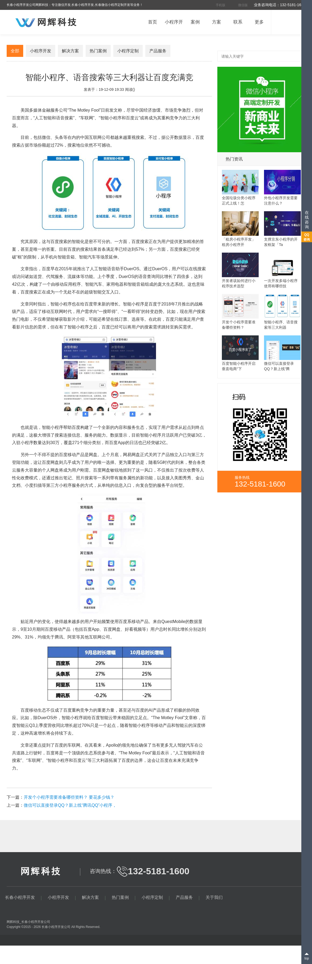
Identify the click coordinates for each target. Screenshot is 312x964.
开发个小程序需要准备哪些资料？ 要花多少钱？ (69, 797)
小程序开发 (40, 51)
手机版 (220, 5)
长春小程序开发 (53, 927)
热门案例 (98, 51)
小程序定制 (128, 51)
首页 (152, 22)
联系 (237, 22)
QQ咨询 (306, 237)
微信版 (243, 5)
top (307, 958)
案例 (195, 22)
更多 (259, 22)
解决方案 (70, 51)
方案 (216, 22)
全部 (15, 51)
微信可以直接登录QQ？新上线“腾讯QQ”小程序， (70, 805)
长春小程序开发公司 (35, 922)
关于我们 (214, 897)
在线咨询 (307, 219)
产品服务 (157, 51)
